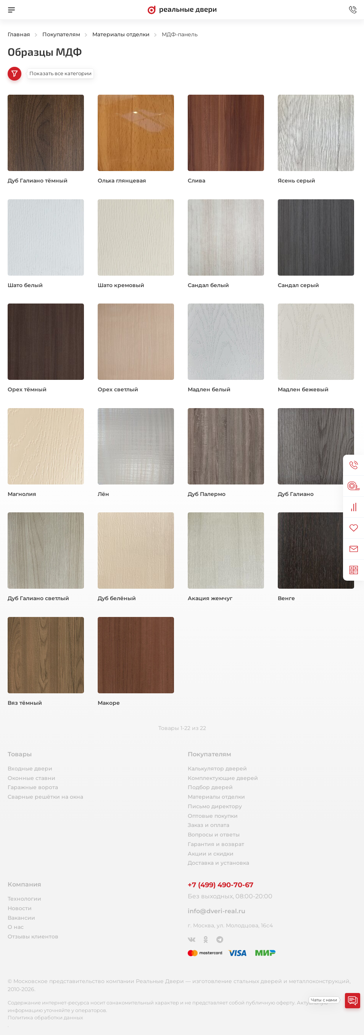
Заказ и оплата (208, 825)
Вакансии (21, 917)
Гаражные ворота (33, 787)
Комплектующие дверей (223, 778)
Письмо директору (215, 806)
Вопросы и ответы (214, 834)
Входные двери (30, 768)
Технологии (24, 898)
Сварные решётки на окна (45, 796)
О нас (16, 927)
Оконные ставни (31, 778)
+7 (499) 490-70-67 (220, 885)
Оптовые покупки (213, 815)
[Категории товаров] (14, 74)
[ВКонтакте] (192, 938)
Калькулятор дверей (217, 768)
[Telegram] (220, 938)
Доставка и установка (218, 862)
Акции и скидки (211, 853)
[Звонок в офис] (352, 10)
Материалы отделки (216, 796)
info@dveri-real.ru (216, 911)
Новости (20, 908)
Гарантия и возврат (216, 844)
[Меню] (11, 10)
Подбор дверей (210, 787)
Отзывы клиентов (33, 936)
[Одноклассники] (206, 938)
